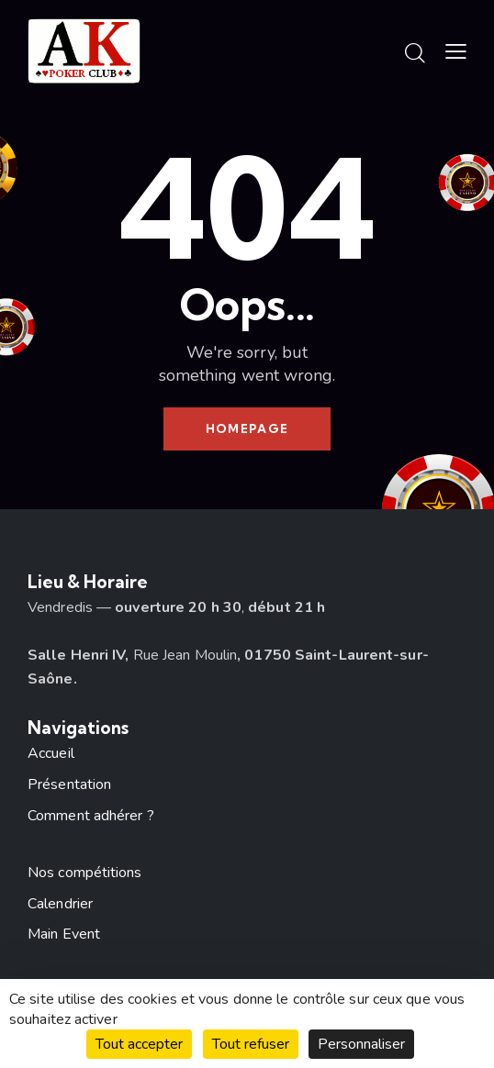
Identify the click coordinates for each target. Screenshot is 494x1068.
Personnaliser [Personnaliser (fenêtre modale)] (361, 1044)
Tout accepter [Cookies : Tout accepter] (139, 1044)
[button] (455, 52)
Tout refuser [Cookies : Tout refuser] (250, 1044)
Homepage (247, 428)
